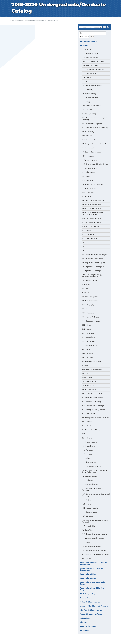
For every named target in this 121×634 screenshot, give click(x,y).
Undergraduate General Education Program (92, 589)
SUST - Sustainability (88, 526)
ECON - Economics (88, 192)
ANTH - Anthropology (89, 73)
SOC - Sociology (87, 500)
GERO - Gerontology (88, 313)
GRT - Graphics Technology (91, 317)
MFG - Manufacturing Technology (93, 406)
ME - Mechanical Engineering (91, 402)
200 (84, 242)
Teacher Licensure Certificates (91, 614)
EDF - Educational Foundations (92, 208)
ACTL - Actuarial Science (90, 57)
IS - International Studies (90, 345)
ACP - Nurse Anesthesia (90, 53)
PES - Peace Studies (88, 446)
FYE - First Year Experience (90, 297)
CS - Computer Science (89, 168)
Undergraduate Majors (88, 574)
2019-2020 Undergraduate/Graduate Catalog (22, 20)
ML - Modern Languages (90, 426)
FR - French (85, 293)
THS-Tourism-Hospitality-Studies (93, 538)
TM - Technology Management (92, 546)
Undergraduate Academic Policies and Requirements (93, 563)
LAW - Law (85, 373)
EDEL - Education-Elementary (91, 204)
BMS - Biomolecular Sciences (91, 106)
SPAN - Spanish (87, 504)
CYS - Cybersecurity (88, 172)
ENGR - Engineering (88, 234)
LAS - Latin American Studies (91, 361)
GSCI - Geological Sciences (91, 321)
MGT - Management (88, 414)
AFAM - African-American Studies (93, 61)
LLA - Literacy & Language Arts (92, 369)
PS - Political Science (89, 462)
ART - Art (84, 81)
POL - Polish (86, 458)
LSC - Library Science (89, 381)
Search (92, 36)
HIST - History (86, 325)
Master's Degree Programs (89, 594)
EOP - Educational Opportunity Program (94, 254)
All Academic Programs (88, 41)
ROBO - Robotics (87, 480)
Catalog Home (85, 618)
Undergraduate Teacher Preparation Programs (93, 583)
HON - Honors (86, 329)
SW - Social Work (87, 530)
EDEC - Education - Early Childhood (93, 200)
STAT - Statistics (87, 516)
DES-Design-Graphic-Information (92, 184)
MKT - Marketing (87, 422)
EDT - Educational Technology (91, 222)
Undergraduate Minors (88, 578)
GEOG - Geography (88, 305)
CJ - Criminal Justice (88, 148)
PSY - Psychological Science (91, 466)
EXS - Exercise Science (89, 281)
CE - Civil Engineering (89, 114)
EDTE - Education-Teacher (90, 226)
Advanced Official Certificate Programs (94, 606)
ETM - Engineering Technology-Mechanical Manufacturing (92, 276)
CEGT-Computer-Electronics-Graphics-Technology (94, 119)
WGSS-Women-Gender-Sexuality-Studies (95, 554)
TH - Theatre (86, 542)
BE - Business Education (90, 98)
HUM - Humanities (88, 333)
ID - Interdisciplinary (88, 337)
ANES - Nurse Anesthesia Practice (93, 69)
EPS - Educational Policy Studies (92, 259)
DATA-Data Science (88, 180)
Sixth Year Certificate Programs (91, 610)
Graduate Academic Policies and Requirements (91, 569)
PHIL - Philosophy (87, 450)
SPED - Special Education (90, 508)
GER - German (86, 309)
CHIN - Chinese (87, 136)
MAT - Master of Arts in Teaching (92, 393)
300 (84, 246)
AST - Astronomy (87, 89)
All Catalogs (84, 630)
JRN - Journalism (87, 357)
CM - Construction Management (92, 152)
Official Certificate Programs (90, 602)
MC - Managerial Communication (92, 397)
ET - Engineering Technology (91, 271)
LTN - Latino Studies (88, 385)
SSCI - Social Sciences (89, 512)
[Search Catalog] (92, 33)
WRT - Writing (86, 558)
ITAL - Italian (86, 349)
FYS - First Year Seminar (89, 301)
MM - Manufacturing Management (93, 430)
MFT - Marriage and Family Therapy (93, 410)
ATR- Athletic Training (89, 94)
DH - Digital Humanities (89, 188)
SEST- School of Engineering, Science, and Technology (96, 495)
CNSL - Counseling (88, 156)
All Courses (38, 20)
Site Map (83, 622)
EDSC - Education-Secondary (91, 218)
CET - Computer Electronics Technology (95, 128)
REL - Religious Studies (89, 476)
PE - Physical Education (89, 442)
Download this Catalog (88, 626)
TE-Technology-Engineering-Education (94, 534)
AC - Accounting (87, 49)
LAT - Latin (85, 365)
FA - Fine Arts (86, 285)
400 (84, 250)
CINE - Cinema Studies (89, 140)
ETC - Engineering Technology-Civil (93, 267)
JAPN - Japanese (87, 353)
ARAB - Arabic (86, 77)
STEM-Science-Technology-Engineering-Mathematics (95, 521)
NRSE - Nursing (87, 438)
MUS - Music (86, 434)
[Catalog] (90, 27)
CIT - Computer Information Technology (95, 144)
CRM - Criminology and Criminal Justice (95, 164)
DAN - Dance (86, 176)
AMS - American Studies (90, 65)
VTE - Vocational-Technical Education (94, 550)
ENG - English (86, 230)
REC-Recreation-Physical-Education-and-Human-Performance (95, 471)
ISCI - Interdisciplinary (89, 341)
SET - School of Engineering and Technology (92, 489)
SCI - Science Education (90, 484)
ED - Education (86, 196)
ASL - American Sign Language (92, 85)
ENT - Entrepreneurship (48, 20)
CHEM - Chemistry (88, 132)
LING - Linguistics (87, 377)
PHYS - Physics (87, 454)
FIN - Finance (86, 289)
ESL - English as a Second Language (93, 263)
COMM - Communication (90, 160)
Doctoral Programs (87, 598)
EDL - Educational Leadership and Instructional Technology (93, 213)
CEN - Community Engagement (92, 124)
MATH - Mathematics (89, 389)
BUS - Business (87, 110)
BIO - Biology (86, 102)
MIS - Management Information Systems (95, 418)
